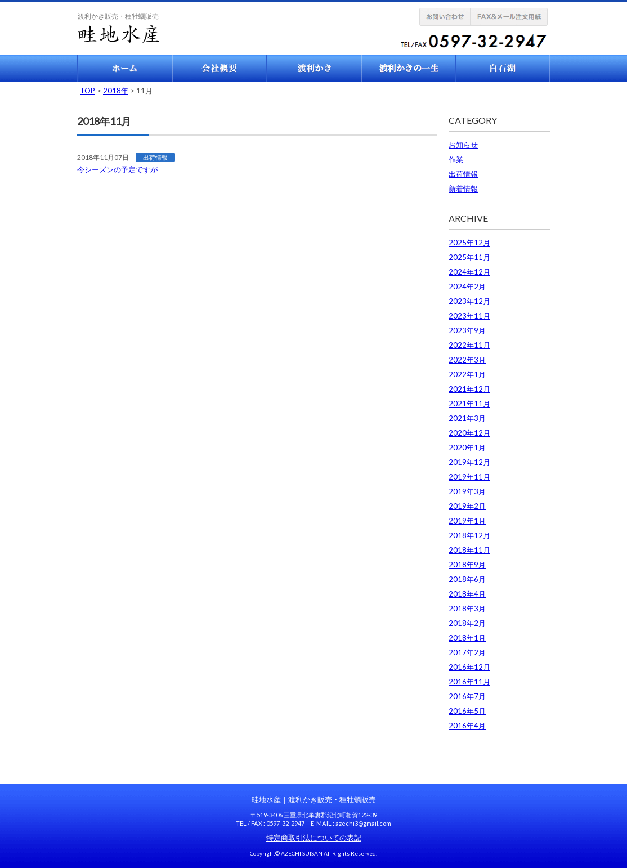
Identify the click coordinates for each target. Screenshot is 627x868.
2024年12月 (469, 271)
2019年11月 (469, 476)
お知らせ (463, 144)
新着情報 (463, 188)
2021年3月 (467, 418)
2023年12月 (469, 301)
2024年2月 (467, 286)
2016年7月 (467, 696)
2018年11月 (469, 549)
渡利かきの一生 (408, 68)
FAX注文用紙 (509, 17)
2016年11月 (469, 681)
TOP (87, 90)
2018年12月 (469, 535)
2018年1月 (467, 637)
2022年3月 (467, 359)
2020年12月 (469, 432)
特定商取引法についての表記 (313, 837)
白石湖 (502, 68)
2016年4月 (467, 725)
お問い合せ (445, 17)
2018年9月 (467, 564)
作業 (456, 159)
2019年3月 (467, 491)
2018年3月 (467, 608)
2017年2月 (467, 652)
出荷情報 (463, 173)
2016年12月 (469, 667)
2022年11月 (469, 345)
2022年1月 (467, 374)
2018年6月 (467, 579)
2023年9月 (467, 330)
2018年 (115, 90)
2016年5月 (467, 710)
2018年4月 (467, 593)
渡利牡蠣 (313, 68)
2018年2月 (467, 623)
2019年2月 (467, 506)
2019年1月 (467, 520)
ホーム (124, 68)
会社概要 (219, 68)
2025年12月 (469, 242)
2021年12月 (469, 388)
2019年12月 (469, 462)
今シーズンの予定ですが (117, 169)
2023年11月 (469, 315)
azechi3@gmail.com (363, 823)
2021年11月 (469, 403)
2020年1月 (467, 447)
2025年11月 (469, 257)
